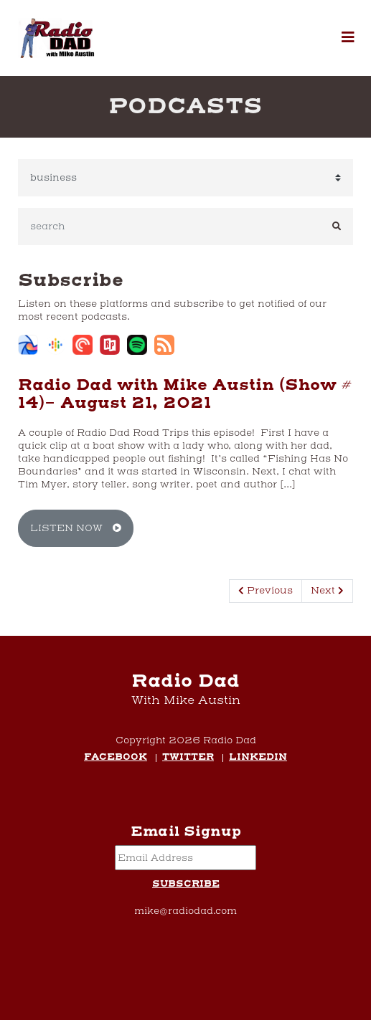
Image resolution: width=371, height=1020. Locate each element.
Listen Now (75, 528)
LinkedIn (258, 758)
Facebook (115, 758)
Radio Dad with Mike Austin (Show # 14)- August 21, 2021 (185, 394)
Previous (265, 590)
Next (327, 590)
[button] (348, 38)
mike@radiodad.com (185, 911)
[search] (169, 226)
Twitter (188, 758)
